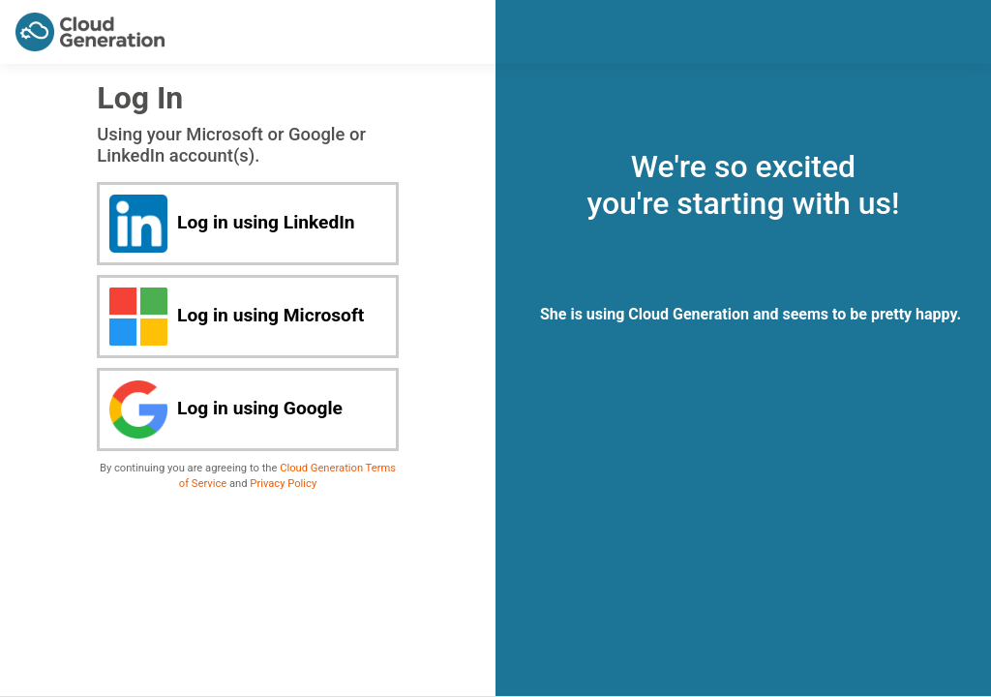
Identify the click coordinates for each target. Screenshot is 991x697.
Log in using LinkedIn (231, 224)
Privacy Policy (283, 483)
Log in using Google (226, 409)
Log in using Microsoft (236, 317)
